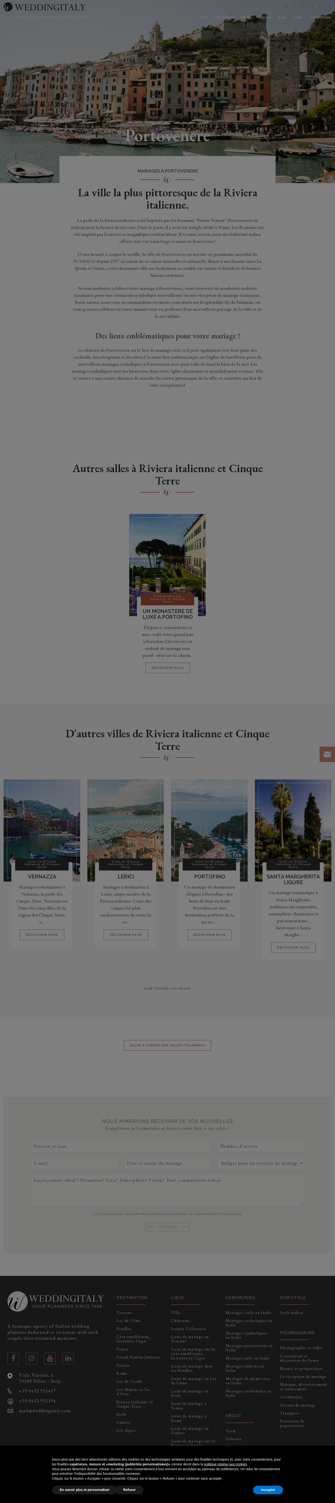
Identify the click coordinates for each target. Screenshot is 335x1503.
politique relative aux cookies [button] (225, 1464)
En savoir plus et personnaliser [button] (85, 1490)
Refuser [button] (129, 1490)
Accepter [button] (268, 1490)
